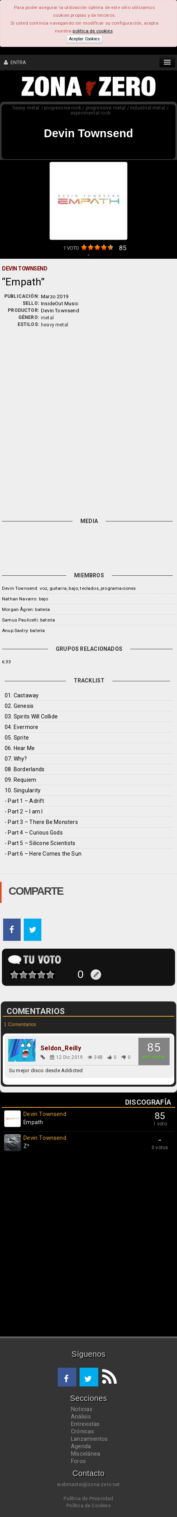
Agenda (81, 1446)
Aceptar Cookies (84, 38)
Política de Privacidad (88, 1498)
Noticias (81, 1409)
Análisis (81, 1416)
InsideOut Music (59, 303)
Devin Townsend (60, 310)
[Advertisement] (88, 421)
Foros (78, 1461)
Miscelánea (85, 1454)
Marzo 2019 (54, 296)
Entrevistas (85, 1424)
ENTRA (15, 62)
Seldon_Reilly (61, 1048)
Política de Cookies (88, 1505)
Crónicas (82, 1431)
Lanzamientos (89, 1439)
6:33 (6, 661)
